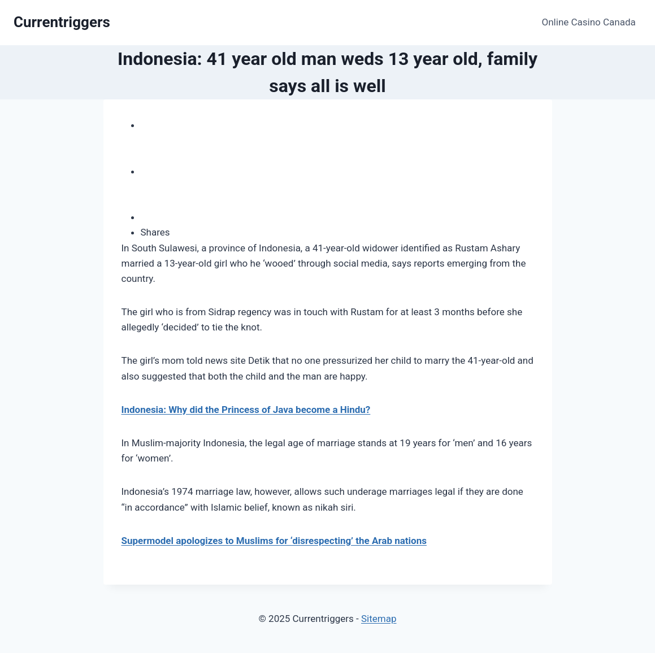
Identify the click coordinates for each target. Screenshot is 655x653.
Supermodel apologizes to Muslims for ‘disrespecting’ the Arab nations (274, 540)
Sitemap (379, 618)
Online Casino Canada (589, 22)
